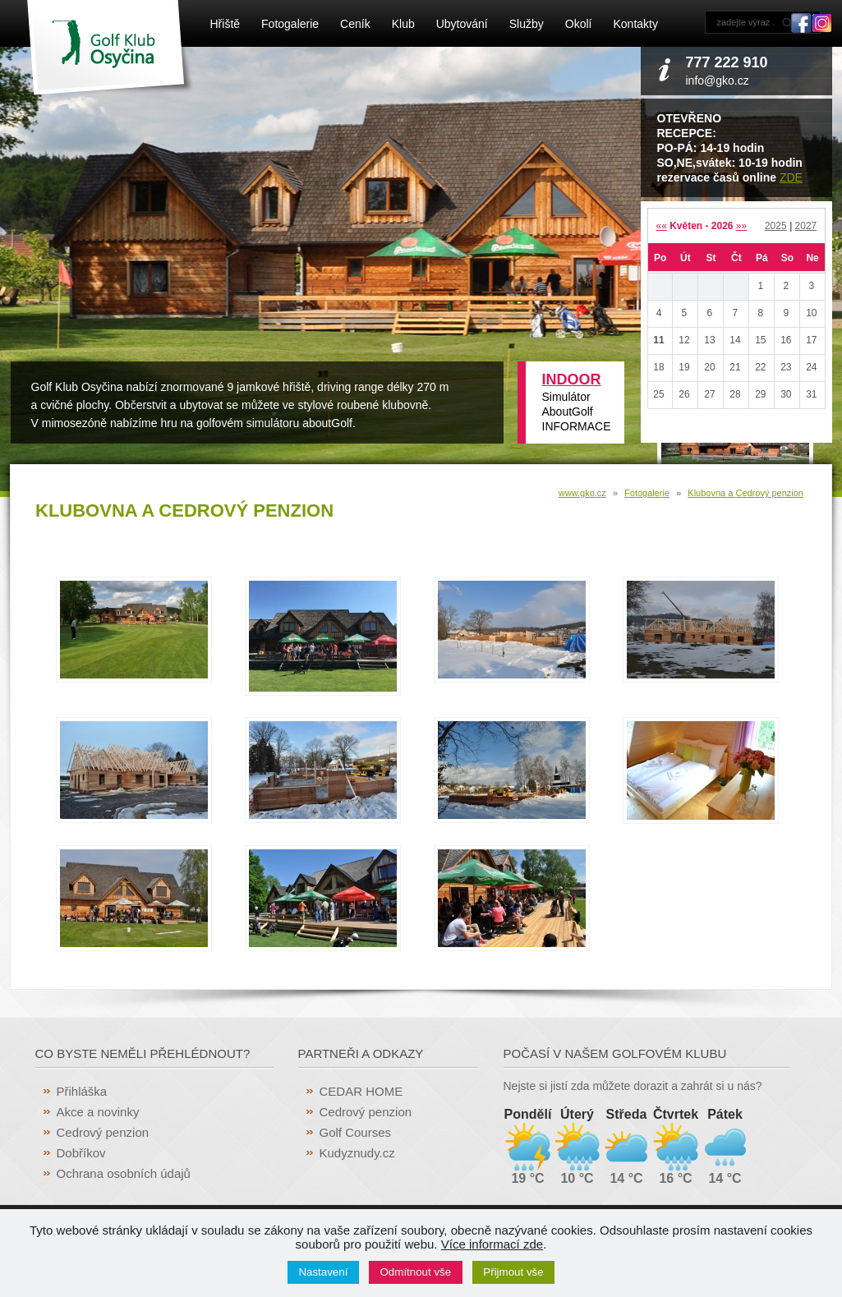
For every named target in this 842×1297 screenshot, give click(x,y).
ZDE (791, 177)
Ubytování (462, 23)
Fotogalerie (290, 23)
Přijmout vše (513, 1272)
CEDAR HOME (361, 1091)
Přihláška (82, 1091)
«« (661, 226)
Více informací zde (492, 1244)
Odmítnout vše (416, 1272)
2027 (806, 226)
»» (741, 226)
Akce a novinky (98, 1112)
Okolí (578, 23)
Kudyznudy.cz (357, 1153)
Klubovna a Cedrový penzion (745, 493)
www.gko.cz (582, 493)
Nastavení (322, 1272)
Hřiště (225, 23)
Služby (526, 23)
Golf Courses (356, 1132)
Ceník (355, 23)
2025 (776, 226)
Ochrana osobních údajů (124, 1173)
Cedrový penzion (103, 1132)
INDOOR (571, 379)
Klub (403, 23)
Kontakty (635, 23)
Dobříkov (81, 1153)
